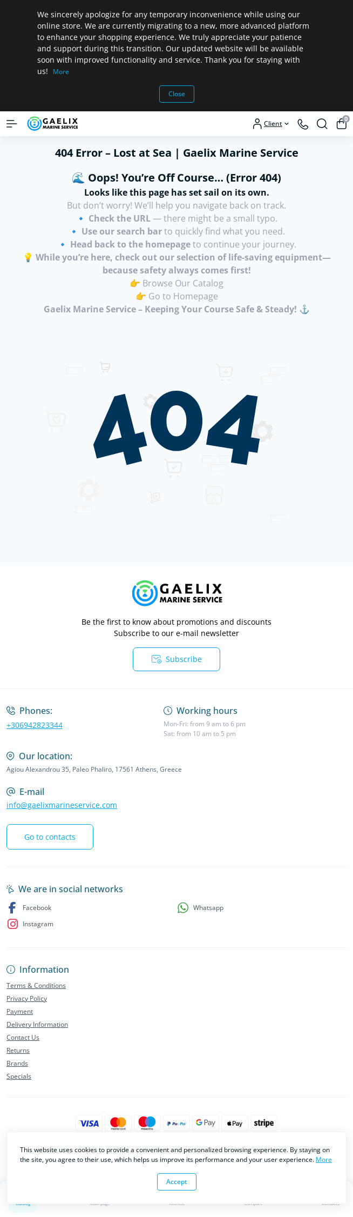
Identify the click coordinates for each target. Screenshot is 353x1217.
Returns (18, 1050)
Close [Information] (176, 93)
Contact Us (22, 1037)
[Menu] (11, 124)
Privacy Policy (26, 998)
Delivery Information (37, 1024)
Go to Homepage (183, 296)
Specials (18, 1076)
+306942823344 (34, 725)
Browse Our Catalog (182, 283)
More (61, 71)
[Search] (322, 123)
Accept (176, 1181)
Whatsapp (200, 907)
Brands (17, 1063)
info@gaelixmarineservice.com (61, 805)
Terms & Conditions (36, 985)
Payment (19, 1011)
